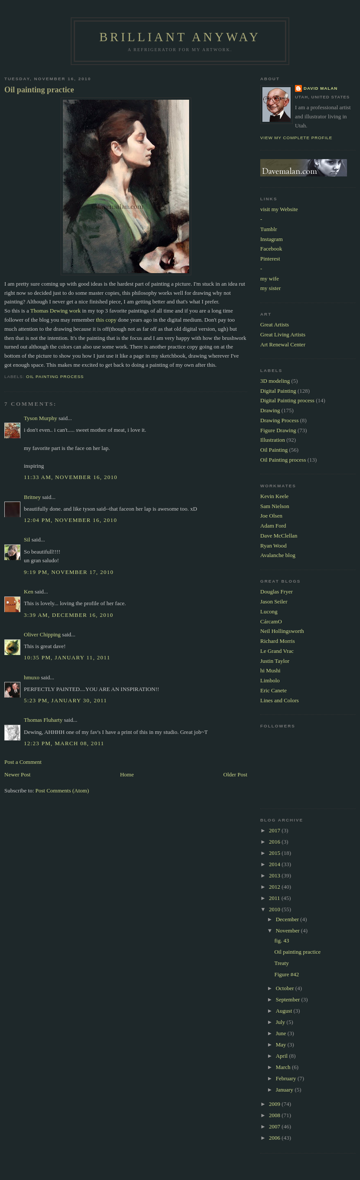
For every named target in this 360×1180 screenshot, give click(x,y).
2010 (275, 909)
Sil (27, 539)
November (288, 930)
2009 (275, 1104)
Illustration (272, 440)
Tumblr (268, 229)
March (284, 1067)
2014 (275, 864)
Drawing (270, 410)
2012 (275, 886)
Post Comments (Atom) (62, 790)
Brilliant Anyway (180, 37)
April (282, 1056)
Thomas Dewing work (55, 310)
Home (127, 774)
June (282, 1033)
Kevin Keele (274, 496)
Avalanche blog (277, 555)
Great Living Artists (282, 334)
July (281, 1022)
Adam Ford (273, 525)
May (282, 1044)
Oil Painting (274, 450)
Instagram (271, 239)
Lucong (269, 611)
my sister (270, 288)
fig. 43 (281, 940)
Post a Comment (23, 762)
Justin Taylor (274, 661)
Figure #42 (286, 974)
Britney (32, 497)
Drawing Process (279, 420)
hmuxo (31, 677)
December (288, 919)
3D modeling (275, 381)
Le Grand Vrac (277, 651)
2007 (275, 1126)
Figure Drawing (278, 430)
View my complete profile (296, 137)
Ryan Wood (273, 545)
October (285, 988)
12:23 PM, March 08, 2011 (64, 743)
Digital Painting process (287, 400)
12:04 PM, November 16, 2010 (70, 520)
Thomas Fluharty (43, 720)
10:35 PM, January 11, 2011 (67, 657)
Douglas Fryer (276, 591)
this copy (106, 319)
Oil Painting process (55, 376)
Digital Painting (278, 391)
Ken (28, 591)
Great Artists (274, 324)
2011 (275, 898)
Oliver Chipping (42, 634)
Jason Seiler (273, 601)
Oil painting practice (39, 89)
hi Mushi (270, 670)
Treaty (281, 963)
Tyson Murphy (40, 418)
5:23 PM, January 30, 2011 (65, 700)
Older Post (235, 774)
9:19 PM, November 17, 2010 (69, 572)
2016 (275, 841)
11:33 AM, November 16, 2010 (71, 477)
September (288, 999)
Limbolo (270, 680)
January (285, 1089)
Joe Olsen (271, 515)
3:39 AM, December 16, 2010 (68, 615)
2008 (275, 1115)
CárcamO (271, 621)
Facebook (271, 248)
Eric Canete (273, 690)
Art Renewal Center (282, 344)
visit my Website (279, 209)
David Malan (320, 88)
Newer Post (17, 774)
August (285, 1010)
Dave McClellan (279, 535)
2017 (275, 830)
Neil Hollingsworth (282, 631)
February (287, 1078)
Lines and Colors (279, 700)
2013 (275, 875)
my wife (269, 278)
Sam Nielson (274, 506)
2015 (275, 853)
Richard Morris (277, 641)
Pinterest (270, 258)
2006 (275, 1137)
